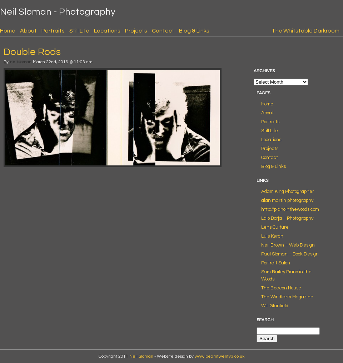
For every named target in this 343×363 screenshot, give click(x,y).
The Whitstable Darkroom (305, 31)
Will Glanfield (274, 305)
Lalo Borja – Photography (287, 218)
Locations (107, 31)
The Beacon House (281, 287)
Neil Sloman (141, 356)
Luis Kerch (272, 236)
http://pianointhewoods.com (290, 209)
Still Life (79, 31)
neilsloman (20, 62)
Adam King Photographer (287, 191)
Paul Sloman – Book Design (290, 254)
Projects (136, 31)
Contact (163, 31)
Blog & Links (194, 31)
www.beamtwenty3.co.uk (219, 356)
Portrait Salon (275, 262)
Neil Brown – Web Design (288, 245)
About (28, 31)
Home (7, 31)
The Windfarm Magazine (287, 296)
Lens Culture (275, 227)
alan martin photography (287, 200)
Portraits (53, 31)
